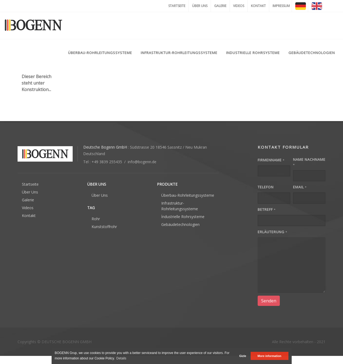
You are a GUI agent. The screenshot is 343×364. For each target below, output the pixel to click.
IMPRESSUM (281, 6)
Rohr (96, 218)
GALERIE (220, 6)
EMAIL (300, 187)
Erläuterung (272, 231)
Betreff (267, 209)
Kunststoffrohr (104, 226)
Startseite (30, 184)
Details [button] (121, 358)
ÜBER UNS (199, 6)
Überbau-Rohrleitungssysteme (187, 195)
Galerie (28, 199)
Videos (27, 207)
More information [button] (269, 356)
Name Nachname (309, 162)
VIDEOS (238, 6)
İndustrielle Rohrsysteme (182, 216)
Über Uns (30, 192)
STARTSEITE (176, 6)
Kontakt (29, 215)
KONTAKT (258, 6)
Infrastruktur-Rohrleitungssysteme (179, 206)
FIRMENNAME (271, 160)
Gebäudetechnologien (180, 224)
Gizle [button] (242, 356)
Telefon (266, 187)
